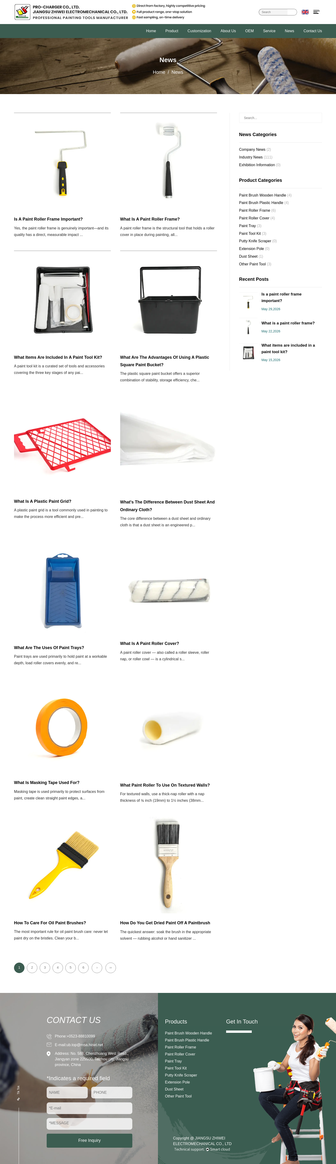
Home (151, 31)
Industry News (256, 157)
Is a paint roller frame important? (48, 219)
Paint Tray (250, 226)
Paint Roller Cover (257, 218)
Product (171, 31)
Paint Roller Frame (257, 210)
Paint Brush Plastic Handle (264, 203)
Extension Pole (254, 249)
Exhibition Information (260, 165)
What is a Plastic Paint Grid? (42, 501)
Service (269, 31)
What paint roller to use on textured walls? (165, 785)
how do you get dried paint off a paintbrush (165, 923)
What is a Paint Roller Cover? (149, 643)
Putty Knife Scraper (258, 241)
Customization (199, 31)
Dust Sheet (251, 256)
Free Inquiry (89, 1140)
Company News (255, 149)
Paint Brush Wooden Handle (265, 195)
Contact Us (313, 31)
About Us (228, 31)
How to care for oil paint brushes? (50, 923)
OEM (249, 31)
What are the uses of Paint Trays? (49, 647)
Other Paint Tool (255, 264)
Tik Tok (18, 1092)
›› (110, 967)
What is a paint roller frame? (150, 219)
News (289, 31)
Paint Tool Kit (252, 234)
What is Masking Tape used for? (47, 782)
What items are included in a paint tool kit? (58, 357)
